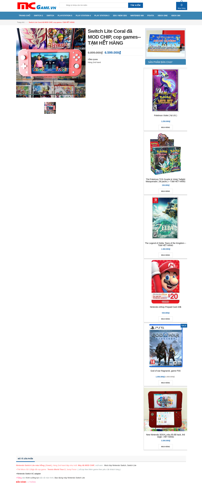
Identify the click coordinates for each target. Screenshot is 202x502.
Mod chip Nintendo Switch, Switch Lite (120, 465)
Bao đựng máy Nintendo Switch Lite (70, 478)
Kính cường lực (32, 478)
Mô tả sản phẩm (25, 459)
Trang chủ (20, 22)
